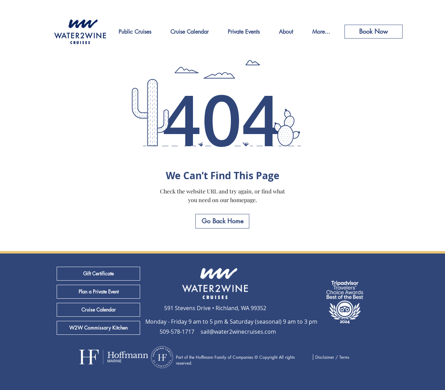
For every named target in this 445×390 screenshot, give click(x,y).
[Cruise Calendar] (98, 310)
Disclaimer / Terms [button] (332, 357)
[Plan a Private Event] (98, 292)
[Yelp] (432, 220)
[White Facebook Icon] (432, 170)
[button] (215, 321)
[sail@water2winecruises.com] (238, 332)
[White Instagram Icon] (432, 187)
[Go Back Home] (222, 221)
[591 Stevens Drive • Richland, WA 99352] (215, 308)
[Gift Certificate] (98, 274)
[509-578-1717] (177, 332)
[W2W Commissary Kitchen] (98, 328)
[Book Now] (374, 32)
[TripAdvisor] (432, 203)
